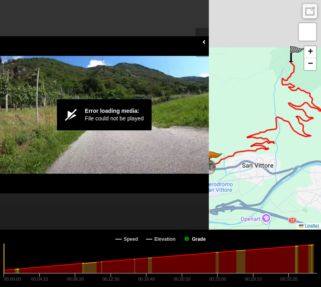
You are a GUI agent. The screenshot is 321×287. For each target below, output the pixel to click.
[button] (214, 159)
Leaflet (309, 226)
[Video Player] (104, 115)
